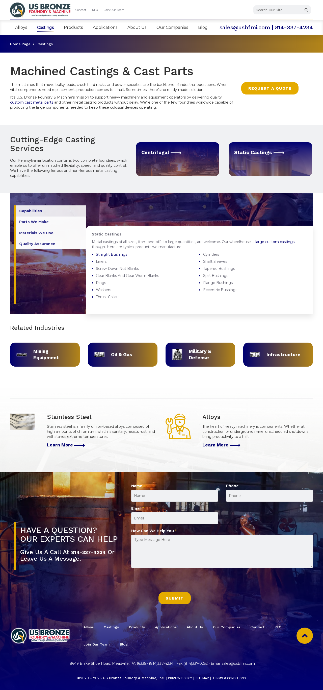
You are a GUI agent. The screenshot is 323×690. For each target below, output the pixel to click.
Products (73, 27)
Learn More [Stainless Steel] (66, 444)
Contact (80, 10)
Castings (45, 27)
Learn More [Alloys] (221, 444)
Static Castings (262, 152)
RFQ (95, 10)
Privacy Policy (176, 678)
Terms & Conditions (232, 678)
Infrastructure (283, 354)
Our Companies (172, 27)
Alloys (21, 27)
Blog (203, 27)
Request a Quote (269, 88)
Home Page (20, 44)
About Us (136, 27)
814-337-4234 (294, 27)
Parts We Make (35, 223)
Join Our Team (114, 10)
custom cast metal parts (31, 102)
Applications (105, 27)
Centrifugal (164, 152)
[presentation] (169, 582)
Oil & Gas (121, 354)
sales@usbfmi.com (245, 27)
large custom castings (274, 242)
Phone (232, 486)
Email (137, 508)
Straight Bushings (111, 254)
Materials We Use (38, 235)
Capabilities (32, 211)
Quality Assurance (39, 247)
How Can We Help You (153, 531)
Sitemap (201, 678)
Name (138, 486)
